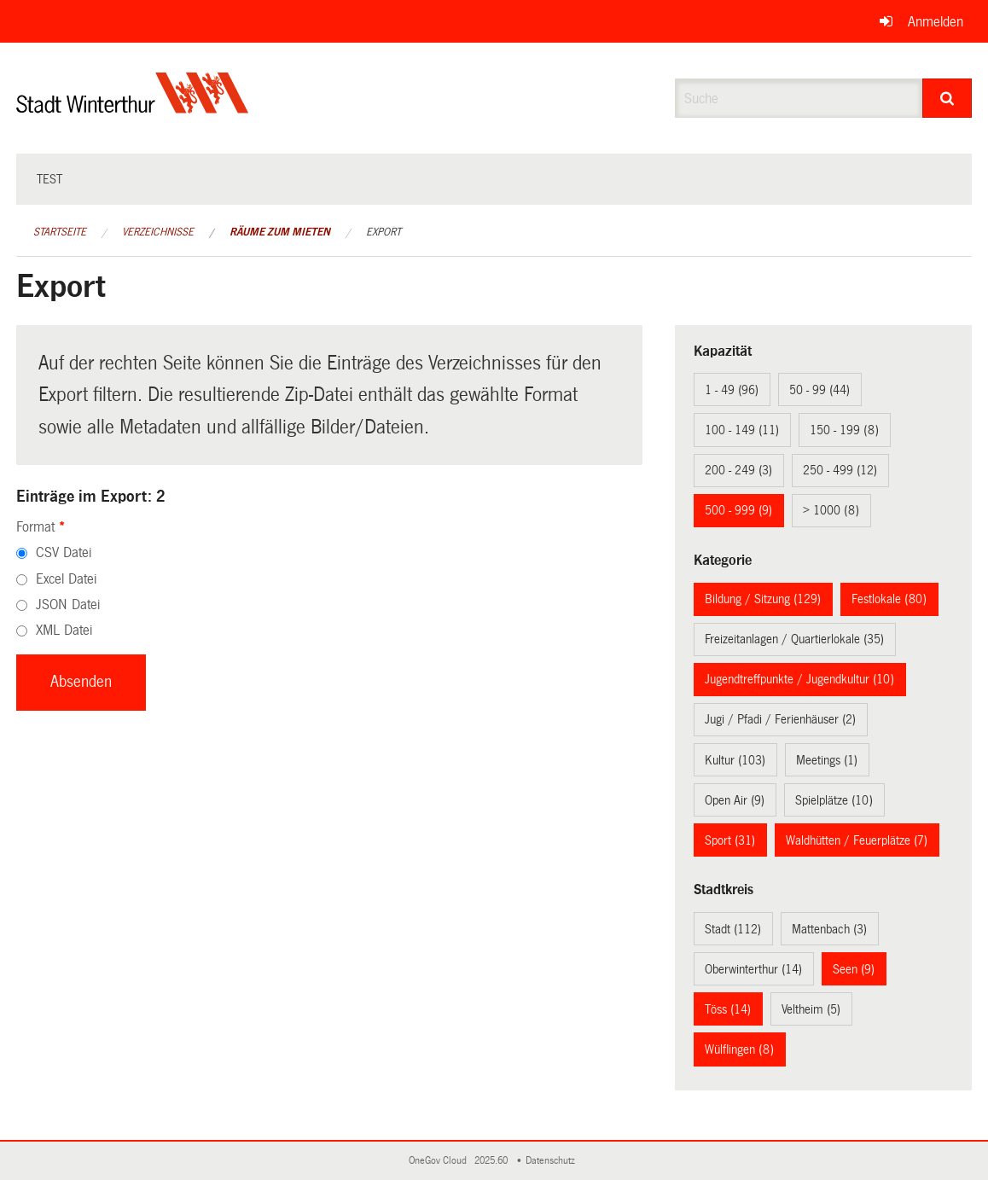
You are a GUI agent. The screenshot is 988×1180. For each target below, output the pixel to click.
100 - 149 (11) (742, 430)
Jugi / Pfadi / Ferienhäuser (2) (780, 719)
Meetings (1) (826, 760)
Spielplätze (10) (834, 800)
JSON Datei (68, 604)
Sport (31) (730, 840)
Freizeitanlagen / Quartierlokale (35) (794, 639)
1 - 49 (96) (731, 390)
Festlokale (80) (889, 599)
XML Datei (64, 630)
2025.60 (492, 1160)
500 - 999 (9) (738, 510)
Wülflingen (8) (739, 1049)
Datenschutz (553, 1160)
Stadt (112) (733, 929)
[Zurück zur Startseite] (132, 107)
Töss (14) (728, 1009)
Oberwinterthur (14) (753, 969)
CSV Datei (63, 552)
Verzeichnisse (158, 232)
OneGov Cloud (440, 1160)
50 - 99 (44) (819, 390)
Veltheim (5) (811, 1009)
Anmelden (935, 22)
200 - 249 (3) (738, 470)
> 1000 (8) (831, 510)
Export (383, 232)
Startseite (59, 232)
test (49, 179)
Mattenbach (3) (829, 929)
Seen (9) (854, 969)
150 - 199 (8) (844, 430)
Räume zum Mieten (280, 232)
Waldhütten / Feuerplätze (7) (856, 840)
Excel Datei (66, 579)
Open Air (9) (734, 800)
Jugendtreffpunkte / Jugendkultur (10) (799, 679)
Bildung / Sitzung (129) (763, 599)
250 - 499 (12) (840, 470)
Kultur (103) (735, 760)
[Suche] (947, 98)
